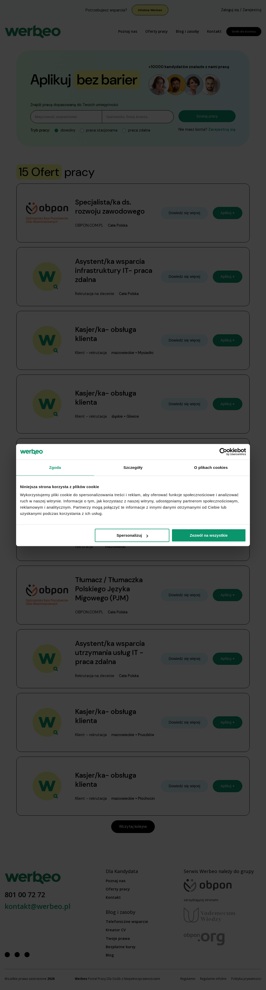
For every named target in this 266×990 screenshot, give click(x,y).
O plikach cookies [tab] (211, 467)
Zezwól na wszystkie (209, 535)
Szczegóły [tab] (132, 467)
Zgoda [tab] (55, 467)
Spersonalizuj (132, 535)
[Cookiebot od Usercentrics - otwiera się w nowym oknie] (223, 452)
